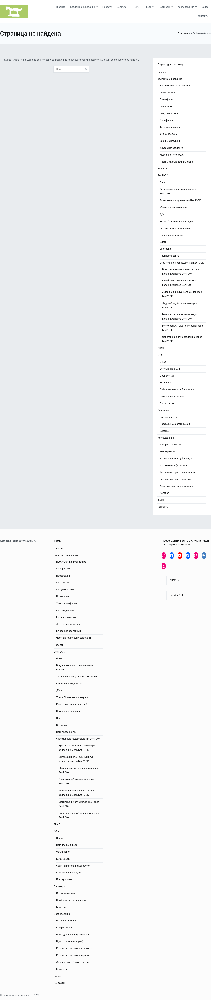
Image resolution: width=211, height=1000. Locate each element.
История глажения (170, 444)
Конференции (167, 451)
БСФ (148, 7)
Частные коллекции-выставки (177, 161)
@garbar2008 (176, 595)
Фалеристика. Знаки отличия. (176, 486)
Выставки (165, 248)
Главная (60, 7)
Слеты (163, 242)
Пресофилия (167, 99)
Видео (205, 7)
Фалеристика (167, 92)
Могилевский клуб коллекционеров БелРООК (182, 328)
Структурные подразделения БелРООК (182, 262)
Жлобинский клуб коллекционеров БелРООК (182, 294)
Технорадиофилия (170, 127)
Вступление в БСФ (170, 368)
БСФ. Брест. (166, 382)
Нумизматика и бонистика (175, 85)
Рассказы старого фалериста (176, 479)
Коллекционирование (82, 7)
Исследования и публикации (176, 458)
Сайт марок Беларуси (172, 396)
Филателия (166, 106)
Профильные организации (175, 424)
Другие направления (171, 148)
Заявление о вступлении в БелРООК (180, 200)
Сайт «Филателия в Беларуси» (177, 389)
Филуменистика (169, 113)
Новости (107, 7)
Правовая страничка (171, 235)
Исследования (185, 7)
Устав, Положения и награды (176, 221)
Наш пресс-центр (169, 255)
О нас (163, 182)
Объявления (167, 375)
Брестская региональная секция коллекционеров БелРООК (180, 271)
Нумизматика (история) (173, 465)
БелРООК (122, 7)
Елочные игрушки (170, 141)
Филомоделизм (168, 134)
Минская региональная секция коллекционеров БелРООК (179, 316)
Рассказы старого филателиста (177, 472)
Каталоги (165, 493)
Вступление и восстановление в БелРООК (178, 191)
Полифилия (166, 120)
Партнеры (164, 7)
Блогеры (164, 431)
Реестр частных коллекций (175, 228)
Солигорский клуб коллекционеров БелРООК (182, 339)
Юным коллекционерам (173, 207)
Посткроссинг (168, 403)
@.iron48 (174, 580)
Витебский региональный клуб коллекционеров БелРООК (179, 283)
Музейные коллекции (172, 154)
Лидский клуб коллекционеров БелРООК (179, 305)
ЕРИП (138, 7)
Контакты (203, 16)
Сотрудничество (169, 417)
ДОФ (162, 214)
